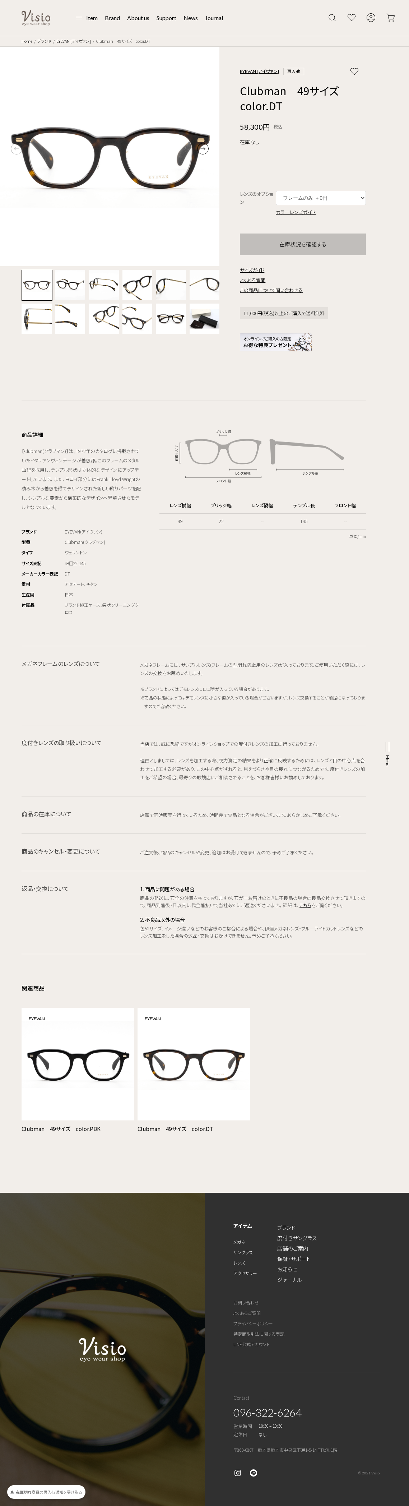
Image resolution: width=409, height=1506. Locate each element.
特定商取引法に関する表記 (258, 1334)
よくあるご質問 (247, 1313)
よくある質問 (252, 280)
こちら (305, 905)
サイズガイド (252, 270)
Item (92, 17)
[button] (203, 148)
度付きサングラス (297, 1238)
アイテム (242, 1225)
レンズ (239, 1263)
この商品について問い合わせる (271, 290)
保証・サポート (294, 1258)
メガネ (239, 1242)
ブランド (44, 41)
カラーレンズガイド (296, 212)
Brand (112, 17)
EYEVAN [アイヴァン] (73, 41)
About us (138, 17)
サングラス (243, 1252)
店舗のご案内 (292, 1248)
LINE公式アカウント (251, 1344)
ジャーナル (289, 1279)
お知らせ (287, 1269)
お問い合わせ (246, 1302)
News (190, 17)
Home (27, 41)
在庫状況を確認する (302, 244)
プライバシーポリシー (253, 1323)
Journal (214, 17)
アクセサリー (245, 1273)
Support (166, 17)
